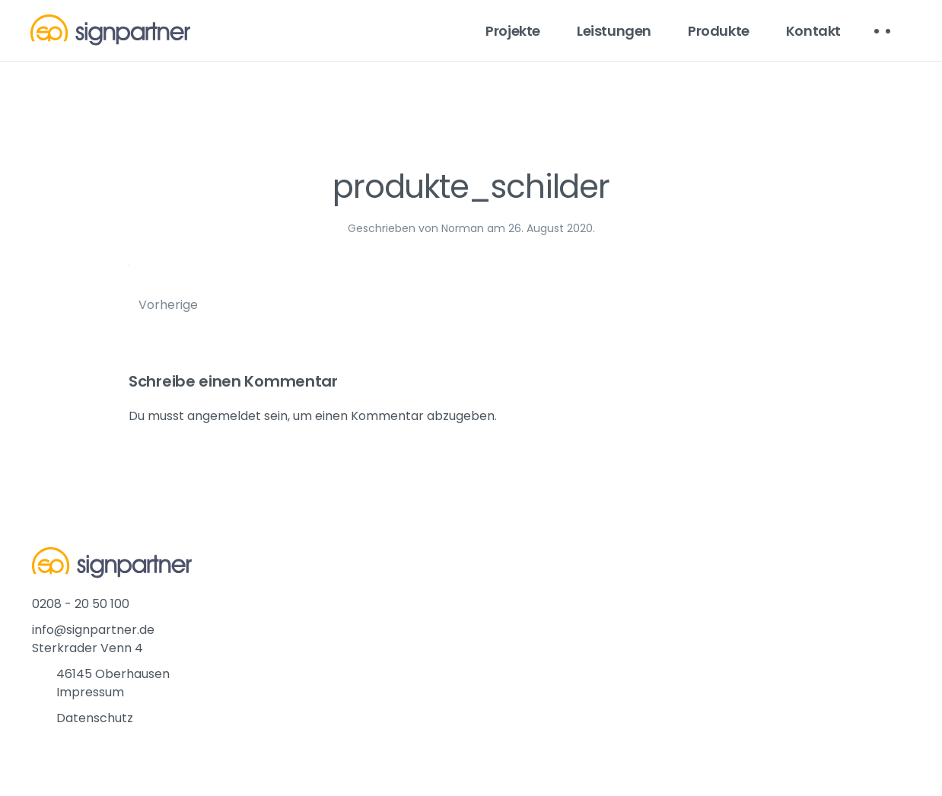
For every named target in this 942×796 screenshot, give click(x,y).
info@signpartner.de (93, 629)
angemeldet (224, 416)
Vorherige (168, 305)
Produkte (718, 30)
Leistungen (614, 30)
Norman (462, 228)
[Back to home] (110, 30)
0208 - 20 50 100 (80, 604)
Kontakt (813, 30)
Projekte (512, 30)
